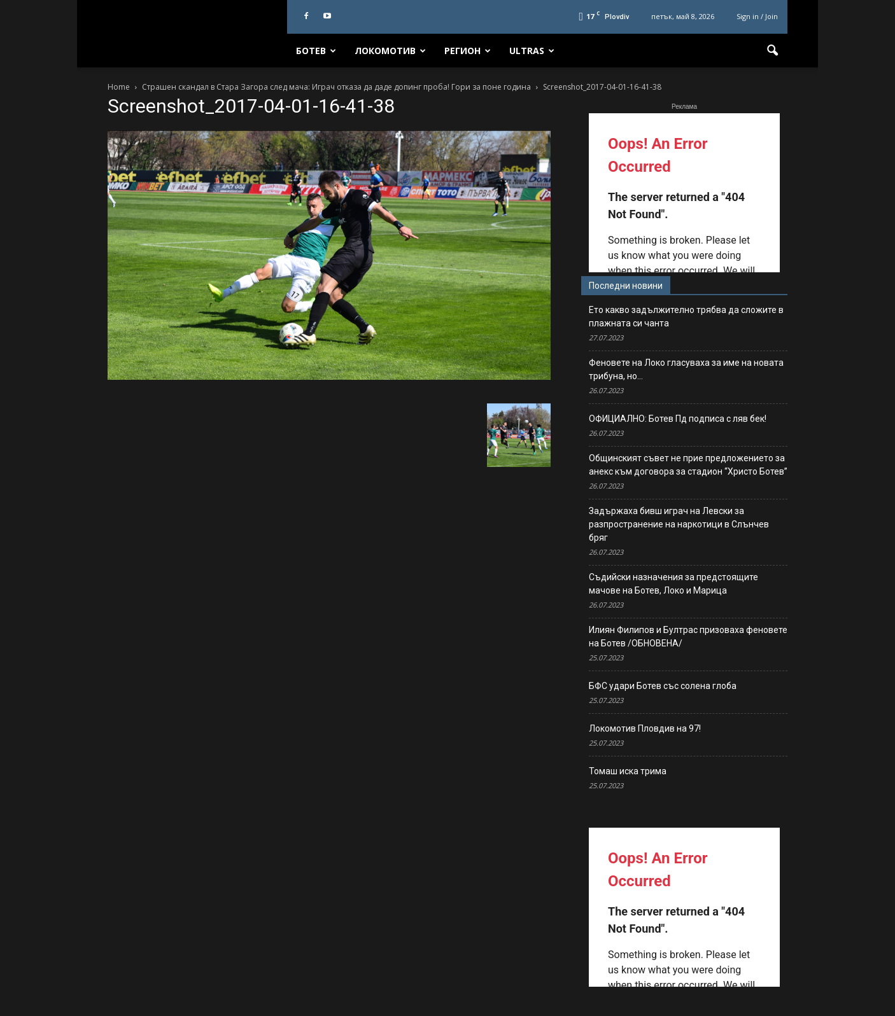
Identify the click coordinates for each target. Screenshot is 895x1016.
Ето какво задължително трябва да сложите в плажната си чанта (686, 316)
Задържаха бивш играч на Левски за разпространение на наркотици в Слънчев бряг (679, 524)
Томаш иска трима (627, 771)
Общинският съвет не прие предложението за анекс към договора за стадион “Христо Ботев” (688, 465)
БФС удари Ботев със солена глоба (662, 686)
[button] (772, 51)
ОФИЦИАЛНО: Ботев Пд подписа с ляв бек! (677, 419)
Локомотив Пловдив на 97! (645, 728)
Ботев (316, 51)
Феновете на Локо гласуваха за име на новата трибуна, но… (686, 369)
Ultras (531, 51)
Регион (467, 51)
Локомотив (390, 51)
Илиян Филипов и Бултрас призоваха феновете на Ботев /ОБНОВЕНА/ (688, 636)
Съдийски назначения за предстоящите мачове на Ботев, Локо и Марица (673, 583)
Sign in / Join (757, 16)
